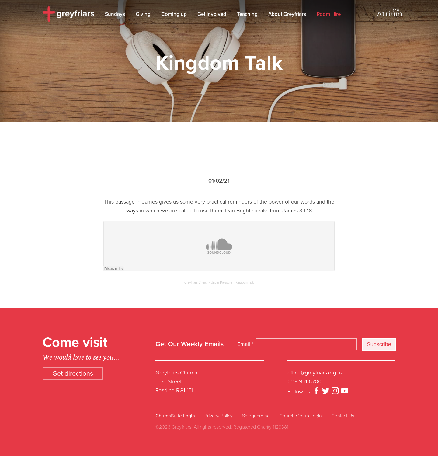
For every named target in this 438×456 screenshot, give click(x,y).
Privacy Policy (218, 416)
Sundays (115, 14)
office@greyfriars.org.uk (315, 372)
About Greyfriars (287, 14)
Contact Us (342, 416)
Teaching (247, 14)
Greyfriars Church (196, 282)
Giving (143, 14)
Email (245, 344)
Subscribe (379, 344)
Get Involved (211, 14)
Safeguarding (256, 416)
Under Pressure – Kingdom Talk (232, 282)
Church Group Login (300, 416)
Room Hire (329, 14)
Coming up (174, 14)
